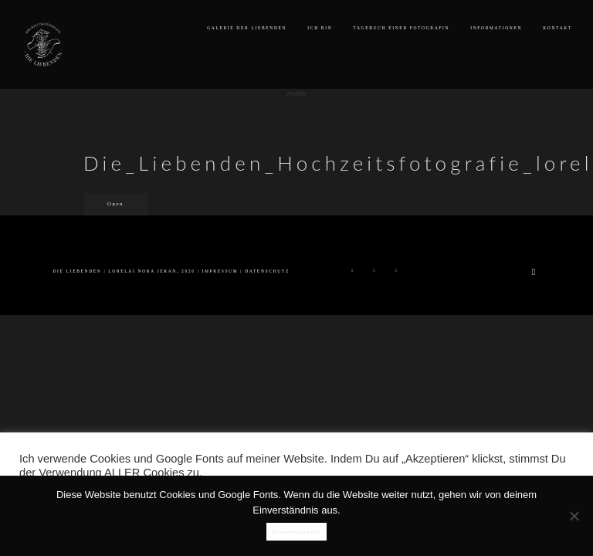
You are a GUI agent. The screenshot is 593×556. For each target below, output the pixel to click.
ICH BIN (319, 27)
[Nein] (573, 516)
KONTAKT (557, 27)
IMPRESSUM (220, 271)
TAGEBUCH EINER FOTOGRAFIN (401, 27)
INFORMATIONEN (496, 27)
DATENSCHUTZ (267, 271)
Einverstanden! (296, 531)
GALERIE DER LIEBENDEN (246, 27)
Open (115, 203)
